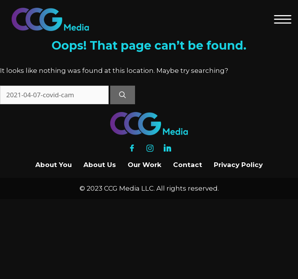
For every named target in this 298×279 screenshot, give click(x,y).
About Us (99, 165)
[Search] (122, 95)
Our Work (144, 165)
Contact (187, 165)
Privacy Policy (238, 165)
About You (53, 165)
